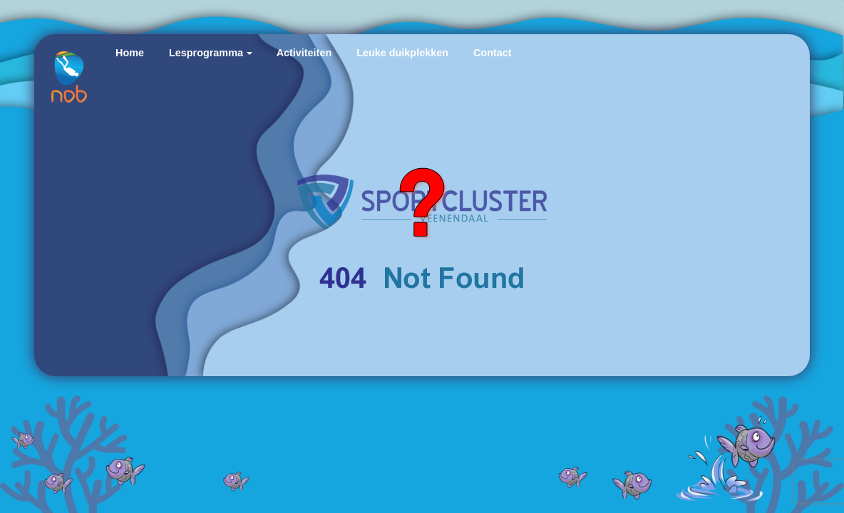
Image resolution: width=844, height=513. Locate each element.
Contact (492, 52)
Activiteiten (304, 52)
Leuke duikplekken (402, 52)
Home (129, 52)
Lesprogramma (206, 52)
